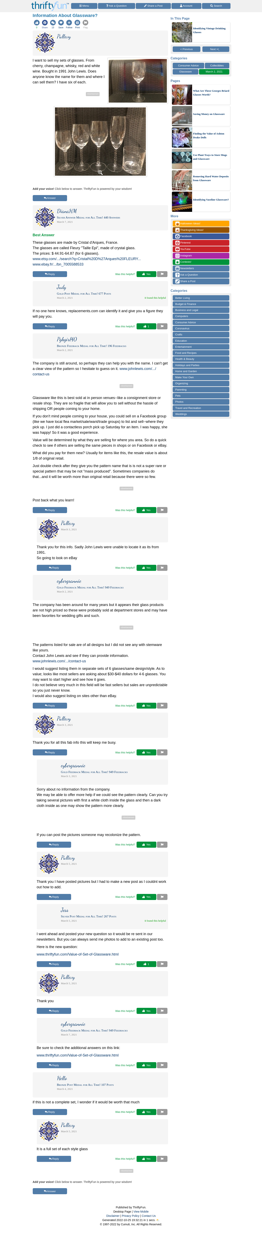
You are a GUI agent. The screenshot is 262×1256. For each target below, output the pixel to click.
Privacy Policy (130, 1215)
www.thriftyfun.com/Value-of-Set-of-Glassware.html (78, 954)
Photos (179, 401)
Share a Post (185, 281)
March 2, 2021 (214, 71)
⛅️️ (158, 1220)
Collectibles (217, 65)
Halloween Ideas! (187, 224)
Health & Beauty (184, 358)
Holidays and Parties (187, 365)
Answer (50, 198)
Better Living (182, 297)
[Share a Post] (153, 6)
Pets (178, 395)
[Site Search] (216, 6)
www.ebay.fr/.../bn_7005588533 (58, 264)
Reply (50, 274)
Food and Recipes (186, 352)
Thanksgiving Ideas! (189, 230)
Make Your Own (184, 377)
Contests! (183, 262)
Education (181, 340)
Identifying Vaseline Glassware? (211, 199)
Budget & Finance (185, 304)
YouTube (182, 249)
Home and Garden (186, 371)
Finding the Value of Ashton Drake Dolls (208, 135)
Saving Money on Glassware (209, 114)
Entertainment (183, 346)
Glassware (185, 71)
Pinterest (183, 243)
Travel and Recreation (188, 408)
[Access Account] (186, 6)
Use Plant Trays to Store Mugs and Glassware (210, 157)
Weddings (181, 414)
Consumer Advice (188, 65)
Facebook (183, 236)
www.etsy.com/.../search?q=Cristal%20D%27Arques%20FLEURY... (87, 259)
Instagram (183, 256)
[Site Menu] (84, 6)
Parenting (181, 389)
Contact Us (149, 1215)
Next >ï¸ (216, 49)
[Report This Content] (162, 274)
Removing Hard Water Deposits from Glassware (211, 178)
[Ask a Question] (116, 6)
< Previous (186, 49)
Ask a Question (186, 275)
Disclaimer (112, 1215)
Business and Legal (186, 310)
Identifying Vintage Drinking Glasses (209, 30)
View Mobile (141, 1211)
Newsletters (184, 268)
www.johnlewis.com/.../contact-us (59, 661)
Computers (181, 316)
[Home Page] (50, 2)
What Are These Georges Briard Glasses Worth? (211, 92)
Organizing (181, 383)
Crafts (178, 334)
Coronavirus (182, 328)
